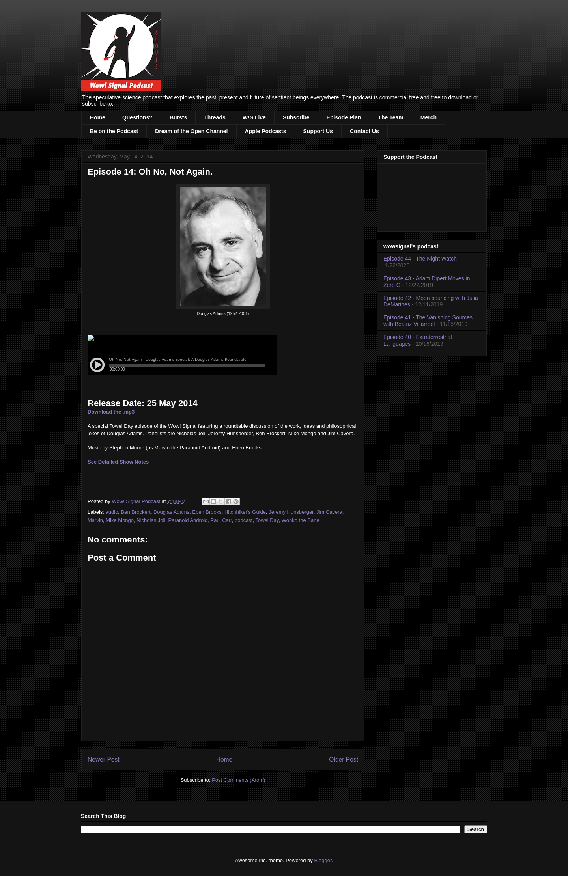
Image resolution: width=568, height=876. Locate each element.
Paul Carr (221, 520)
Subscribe (296, 117)
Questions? (137, 117)
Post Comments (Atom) (238, 780)
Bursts (178, 117)
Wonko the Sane (301, 520)
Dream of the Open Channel (191, 131)
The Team (391, 117)
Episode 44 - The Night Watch (420, 258)
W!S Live (254, 117)
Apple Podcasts (265, 131)
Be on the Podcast (114, 131)
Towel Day (266, 520)
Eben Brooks (206, 512)
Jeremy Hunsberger (291, 512)
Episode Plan (344, 117)
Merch (428, 117)
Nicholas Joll (150, 520)
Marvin (95, 520)
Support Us (318, 131)
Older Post (343, 759)
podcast (244, 520)
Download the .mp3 (111, 412)
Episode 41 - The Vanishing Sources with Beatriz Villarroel (428, 320)
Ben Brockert (136, 512)
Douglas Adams (171, 512)
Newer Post (104, 759)
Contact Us (364, 131)
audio (112, 512)
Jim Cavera (329, 512)
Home (97, 117)
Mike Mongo (120, 520)
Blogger (322, 860)
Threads (214, 117)
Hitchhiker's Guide (245, 512)
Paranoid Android (188, 520)
